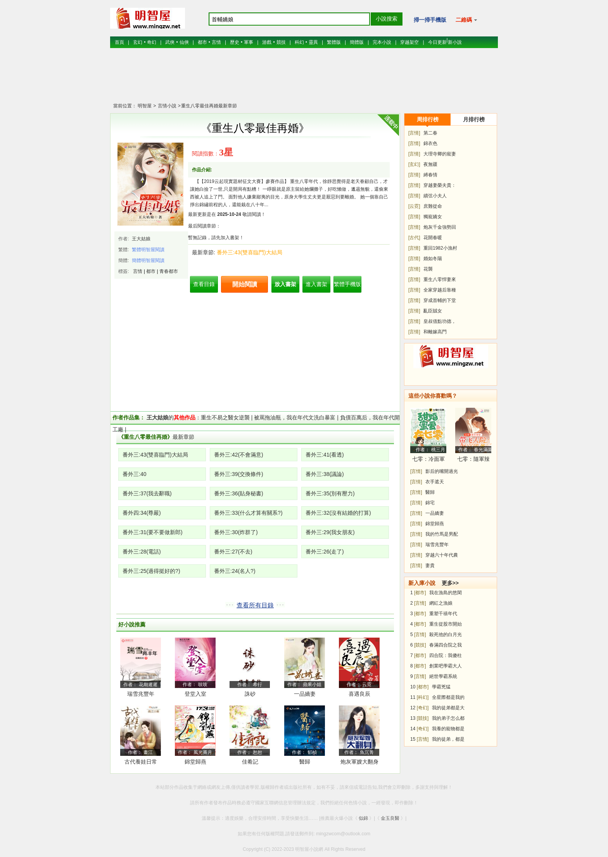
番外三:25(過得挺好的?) (151, 571)
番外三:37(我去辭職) (147, 493)
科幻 (299, 42)
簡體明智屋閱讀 (148, 260)
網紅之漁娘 (441, 603)
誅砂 (250, 694)
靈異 (313, 42)
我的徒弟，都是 (448, 739)
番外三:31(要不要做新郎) (153, 532)
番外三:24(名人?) (235, 571)
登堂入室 (195, 694)
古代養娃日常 (140, 762)
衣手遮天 (434, 482)
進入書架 (316, 284)
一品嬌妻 (305, 694)
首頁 (119, 42)
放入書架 (285, 284)
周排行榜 (428, 119)
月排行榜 (474, 119)
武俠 (169, 42)
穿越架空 (409, 42)
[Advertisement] (304, 79)
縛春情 (430, 175)
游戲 (266, 42)
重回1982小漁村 (440, 248)
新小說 (455, 42)
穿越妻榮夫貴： (439, 185)
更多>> (450, 583)
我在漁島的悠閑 (445, 592)
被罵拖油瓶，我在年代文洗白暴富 (294, 417)
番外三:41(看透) (325, 455)
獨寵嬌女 (432, 216)
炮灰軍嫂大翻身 (359, 762)
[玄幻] (414, 164)
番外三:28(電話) (142, 551)
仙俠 (184, 42)
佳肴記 (250, 762)
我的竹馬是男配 (441, 534)
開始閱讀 (244, 284)
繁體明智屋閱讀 (148, 249)
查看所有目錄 (255, 605)
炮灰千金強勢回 (439, 227)
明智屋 (145, 106)
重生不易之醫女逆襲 (225, 417)
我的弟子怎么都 (448, 718)
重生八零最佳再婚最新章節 (209, 106)
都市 (202, 42)
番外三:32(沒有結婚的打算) (338, 513)
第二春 (430, 133)
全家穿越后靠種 (439, 290)
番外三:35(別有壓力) (330, 493)
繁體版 (334, 42)
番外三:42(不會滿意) (238, 455)
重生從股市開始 (445, 624)
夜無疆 (430, 164)
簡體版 (357, 42)
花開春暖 (432, 237)
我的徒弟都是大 (448, 707)
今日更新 (437, 42)
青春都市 (168, 271)
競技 (281, 42)
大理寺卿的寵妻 (439, 154)
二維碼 (466, 20)
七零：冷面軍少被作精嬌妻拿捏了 (428, 460)
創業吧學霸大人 (445, 666)
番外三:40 (134, 474)
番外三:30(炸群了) (236, 532)
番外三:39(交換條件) (238, 474)
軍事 (248, 42)
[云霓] (414, 206)
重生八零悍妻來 (439, 279)
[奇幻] (423, 707)
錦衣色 (430, 143)
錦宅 (430, 502)
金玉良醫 (390, 818)
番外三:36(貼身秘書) (238, 493)
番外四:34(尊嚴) (142, 513)
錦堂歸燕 (195, 762)
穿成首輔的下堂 (439, 300)
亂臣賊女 (432, 311)
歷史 (234, 42)
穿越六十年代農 (441, 555)
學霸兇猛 (441, 687)
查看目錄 (204, 284)
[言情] (414, 133)
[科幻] (423, 697)
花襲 (428, 269)
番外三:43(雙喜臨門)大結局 (249, 252)
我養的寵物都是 (448, 728)
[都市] (420, 592)
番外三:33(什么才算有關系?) (248, 513)
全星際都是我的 (448, 697)
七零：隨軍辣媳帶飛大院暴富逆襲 (473, 460)
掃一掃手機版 (430, 20)
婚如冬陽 (432, 258)
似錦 (363, 818)
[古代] (414, 237)
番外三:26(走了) (325, 551)
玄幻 (137, 42)
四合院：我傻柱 (445, 655)
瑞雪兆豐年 (140, 694)
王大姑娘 (141, 238)
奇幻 (151, 42)
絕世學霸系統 (443, 676)
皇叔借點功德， (439, 321)
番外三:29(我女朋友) (330, 532)
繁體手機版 (347, 284)
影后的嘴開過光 (441, 471)
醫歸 (304, 762)
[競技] (420, 645)
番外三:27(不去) (233, 551)
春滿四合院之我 (445, 645)
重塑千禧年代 (443, 613)
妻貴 (430, 565)
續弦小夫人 (435, 195)
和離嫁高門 (435, 332)
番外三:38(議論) (325, 474)
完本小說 (382, 42)
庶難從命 (432, 206)
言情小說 (166, 106)
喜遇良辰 (359, 694)
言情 (216, 42)
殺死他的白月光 (445, 634)
